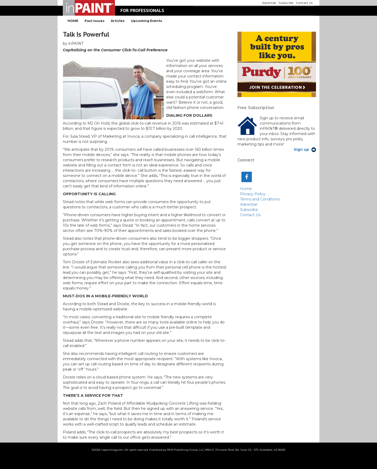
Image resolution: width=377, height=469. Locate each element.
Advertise (248, 204)
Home (246, 188)
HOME (73, 21)
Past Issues (94, 21)
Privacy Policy (252, 194)
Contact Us (250, 215)
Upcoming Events (146, 21)
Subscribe (249, 209)
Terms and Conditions (260, 199)
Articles (118, 21)
